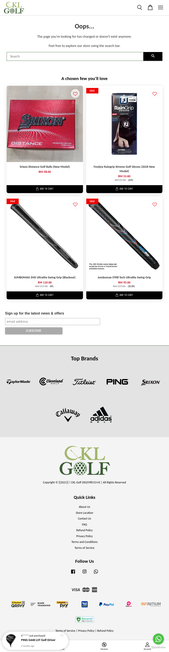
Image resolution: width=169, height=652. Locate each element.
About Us (84, 507)
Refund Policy (84, 530)
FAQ (84, 524)
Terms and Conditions (84, 542)
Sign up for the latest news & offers (34, 313)
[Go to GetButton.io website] (158, 647)
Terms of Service (84, 548)
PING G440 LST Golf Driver (38, 640)
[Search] (75, 56)
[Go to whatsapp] (158, 639)
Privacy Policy (84, 536)
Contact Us (84, 518)
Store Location (84, 513)
